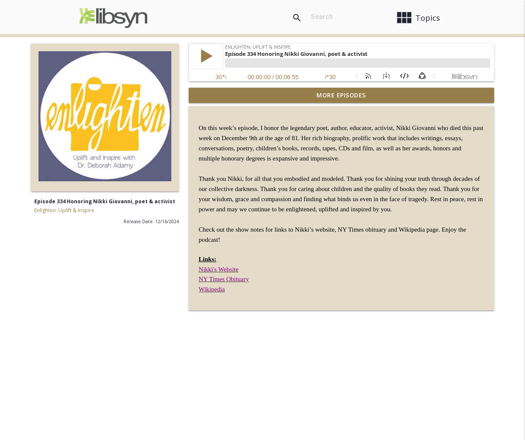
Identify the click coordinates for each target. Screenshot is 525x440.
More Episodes (341, 95)
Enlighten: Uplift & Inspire (64, 210)
